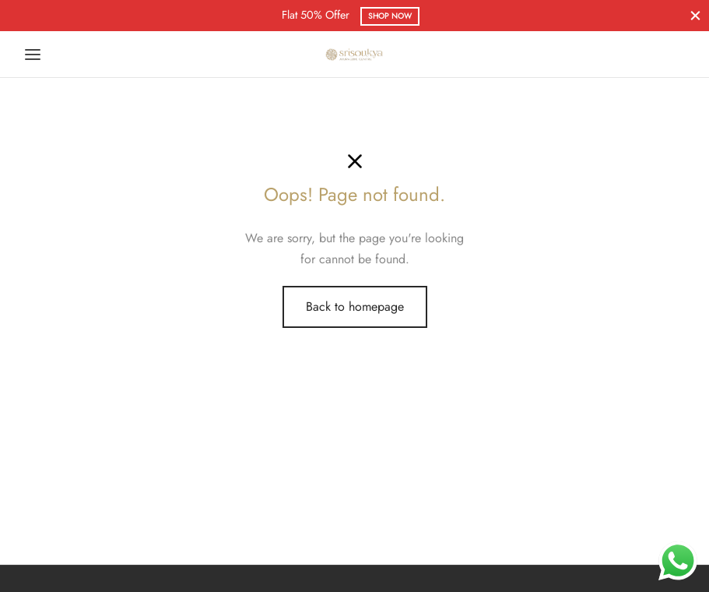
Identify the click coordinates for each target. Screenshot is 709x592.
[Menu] (32, 55)
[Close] (695, 15)
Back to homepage (355, 306)
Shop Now (390, 16)
